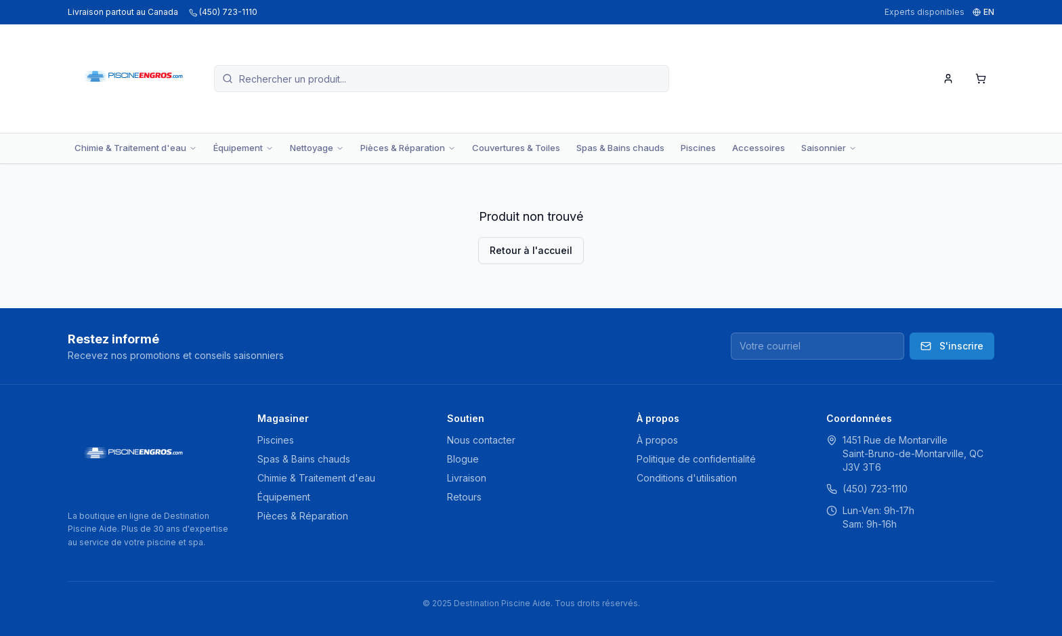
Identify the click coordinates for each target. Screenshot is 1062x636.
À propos (657, 440)
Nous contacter (481, 440)
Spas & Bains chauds (620, 147)
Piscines (698, 147)
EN (983, 12)
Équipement (243, 147)
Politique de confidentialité (696, 459)
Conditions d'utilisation (687, 478)
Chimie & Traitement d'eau (136, 147)
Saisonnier (829, 147)
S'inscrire (951, 346)
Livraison (466, 478)
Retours (464, 497)
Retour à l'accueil (531, 250)
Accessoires (758, 147)
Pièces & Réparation (408, 147)
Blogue (463, 459)
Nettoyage (317, 147)
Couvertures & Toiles (516, 147)
